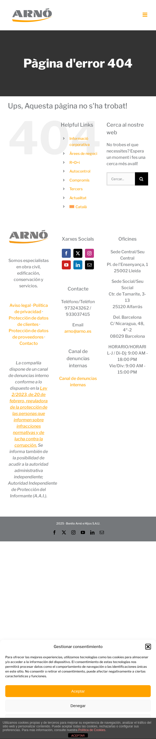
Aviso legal (20, 305)
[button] (148, 646)
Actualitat (78, 198)
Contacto (28, 343)
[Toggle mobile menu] (145, 14)
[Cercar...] (121, 178)
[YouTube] (66, 264)
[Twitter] (77, 253)
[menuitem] (84, 207)
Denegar (78, 705)
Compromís (79, 180)
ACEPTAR (78, 735)
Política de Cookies (91, 730)
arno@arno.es (77, 331)
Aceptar (78, 691)
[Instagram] (89, 253)
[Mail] (89, 264)
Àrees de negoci (83, 153)
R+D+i (74, 162)
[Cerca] (141, 178)
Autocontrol (79, 171)
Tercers (76, 189)
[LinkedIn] (77, 264)
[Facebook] (66, 253)
